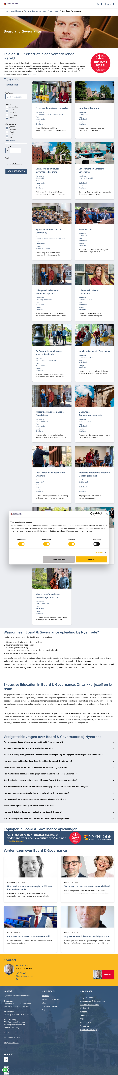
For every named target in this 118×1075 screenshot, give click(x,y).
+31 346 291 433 (23, 973)
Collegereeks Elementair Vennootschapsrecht (48, 292)
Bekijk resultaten (16, 171)
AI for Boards (85, 229)
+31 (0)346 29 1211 (12, 1037)
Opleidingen (16, 11)
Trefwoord (9, 93)
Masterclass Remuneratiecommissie (90, 413)
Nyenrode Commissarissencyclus (52, 108)
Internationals (86, 1022)
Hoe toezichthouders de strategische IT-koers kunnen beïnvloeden (29, 888)
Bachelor (45, 995)
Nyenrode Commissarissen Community (49, 231)
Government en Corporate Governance (91, 170)
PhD (43, 1010)
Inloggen (83, 1012)
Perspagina (84, 1026)
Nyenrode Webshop (88, 1029)
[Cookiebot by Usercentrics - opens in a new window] (92, 514)
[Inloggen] (102, 4)
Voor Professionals (51, 11)
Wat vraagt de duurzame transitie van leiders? (87, 886)
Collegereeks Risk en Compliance (89, 292)
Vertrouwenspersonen (89, 1004)
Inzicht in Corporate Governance (94, 351)
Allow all (91, 559)
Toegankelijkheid (87, 997)
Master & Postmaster (51, 999)
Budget (8, 147)
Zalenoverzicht (86, 1015)
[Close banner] (107, 514)
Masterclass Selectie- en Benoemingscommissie (48, 596)
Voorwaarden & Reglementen (92, 1001)
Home (6, 11)
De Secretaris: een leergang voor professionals (49, 353)
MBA (44, 1003)
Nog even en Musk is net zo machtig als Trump (87, 936)
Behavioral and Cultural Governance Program (47, 170)
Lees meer (32, 74)
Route (6, 1032)
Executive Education (32, 11)
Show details (98, 552)
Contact (108, 974)
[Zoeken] (98, 4)
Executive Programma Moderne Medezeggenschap (94, 474)
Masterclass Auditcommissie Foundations (50, 413)
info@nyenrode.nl (11, 1042)
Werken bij (84, 1008)
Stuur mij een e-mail (24, 976)
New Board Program (89, 108)
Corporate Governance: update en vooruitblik (29, 936)
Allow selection (59, 559)
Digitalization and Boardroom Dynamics (50, 474)
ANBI (82, 1019)
